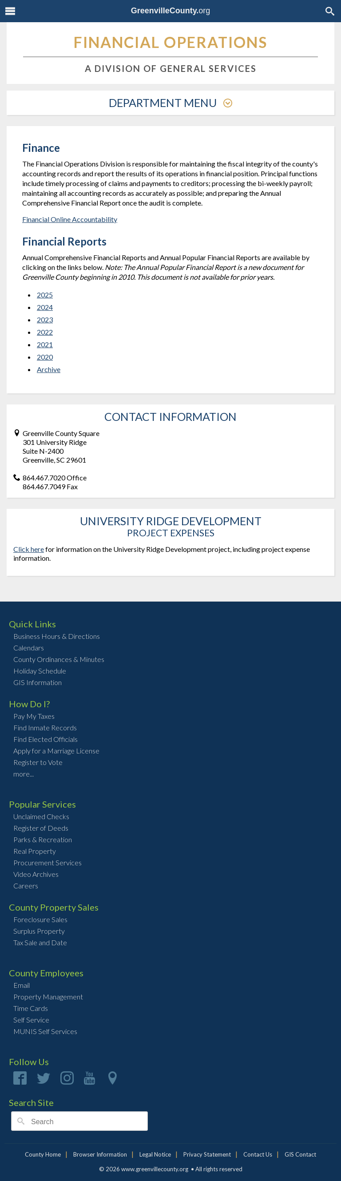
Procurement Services (47, 862)
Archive (48, 369)
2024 (45, 307)
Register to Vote (38, 762)
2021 (45, 344)
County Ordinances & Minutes (58, 659)
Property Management (48, 996)
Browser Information (100, 1154)
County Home (43, 1154)
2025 (45, 294)
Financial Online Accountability (69, 219)
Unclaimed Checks (41, 816)
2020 (45, 357)
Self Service (31, 1019)
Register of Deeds (40, 828)
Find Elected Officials (45, 739)
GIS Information (37, 682)
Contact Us (257, 1154)
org (170, 11)
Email (21, 985)
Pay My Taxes (34, 716)
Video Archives (36, 874)
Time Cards (30, 1008)
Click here (28, 549)
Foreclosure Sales (40, 919)
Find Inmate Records (45, 727)
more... (23, 773)
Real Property (34, 851)
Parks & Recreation (42, 839)
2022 (45, 332)
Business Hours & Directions (56, 636)
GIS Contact (300, 1154)
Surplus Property (39, 931)
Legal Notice (155, 1154)
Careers (25, 885)
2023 (45, 319)
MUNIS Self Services (45, 1031)
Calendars (28, 647)
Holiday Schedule (39, 670)
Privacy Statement (207, 1154)
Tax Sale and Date (40, 942)
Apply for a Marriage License (56, 750)
